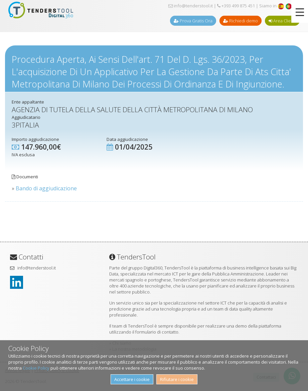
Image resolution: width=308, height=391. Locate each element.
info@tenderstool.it (190, 6)
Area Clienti (282, 21)
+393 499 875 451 (236, 6)
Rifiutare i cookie (177, 379)
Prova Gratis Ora (193, 21)
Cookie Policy (36, 368)
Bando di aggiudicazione (46, 188)
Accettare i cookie (132, 379)
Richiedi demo (240, 21)
